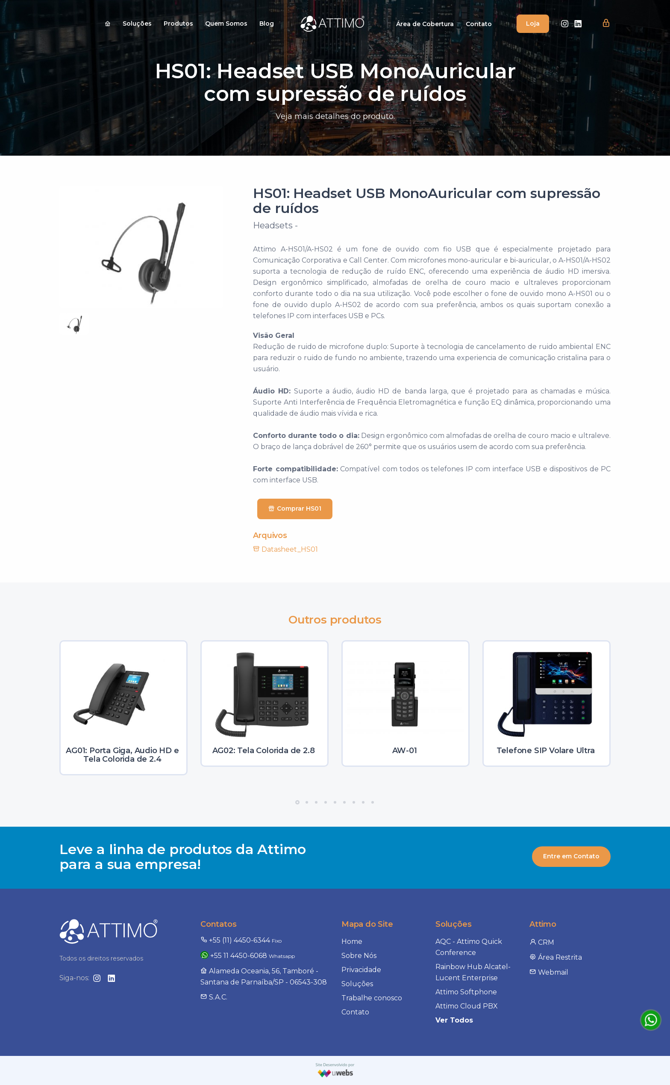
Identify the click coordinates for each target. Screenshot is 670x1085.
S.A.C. (213, 997)
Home (351, 941)
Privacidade (361, 970)
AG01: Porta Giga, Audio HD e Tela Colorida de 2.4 (122, 755)
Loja (533, 23)
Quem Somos (226, 23)
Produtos (178, 23)
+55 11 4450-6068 (247, 956)
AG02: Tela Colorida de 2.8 (263, 750)
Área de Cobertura (425, 24)
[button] (606, 23)
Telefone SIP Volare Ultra (546, 750)
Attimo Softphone (466, 992)
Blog (266, 23)
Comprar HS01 (294, 509)
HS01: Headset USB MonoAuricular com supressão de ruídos (426, 200)
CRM (541, 942)
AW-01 (404, 750)
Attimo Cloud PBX (466, 1006)
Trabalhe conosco (371, 998)
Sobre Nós (358, 956)
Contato (479, 24)
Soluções (137, 23)
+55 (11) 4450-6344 (241, 940)
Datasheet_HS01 (285, 549)
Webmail (548, 972)
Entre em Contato (571, 856)
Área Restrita (555, 957)
